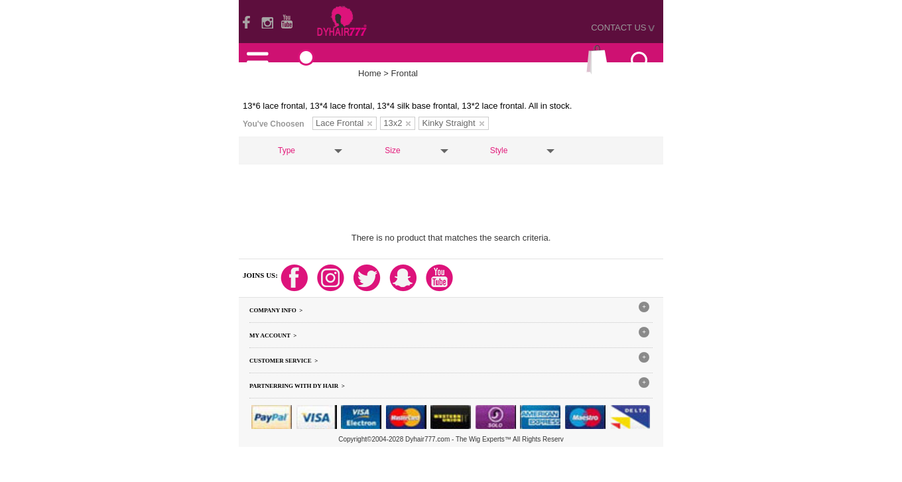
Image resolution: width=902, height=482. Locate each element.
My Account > (272, 335)
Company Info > (275, 310)
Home (369, 73)
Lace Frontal (344, 123)
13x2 (397, 123)
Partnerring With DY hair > (297, 386)
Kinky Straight (452, 123)
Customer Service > (283, 360)
